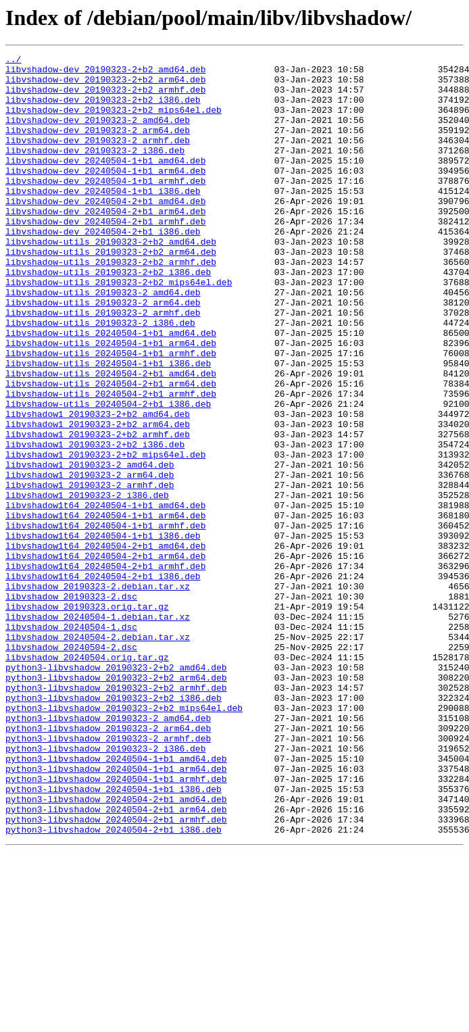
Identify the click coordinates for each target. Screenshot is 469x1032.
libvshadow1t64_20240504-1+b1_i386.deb (103, 632)
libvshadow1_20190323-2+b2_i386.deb (94, 523)
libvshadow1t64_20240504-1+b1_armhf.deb (105, 620)
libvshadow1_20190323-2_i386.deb (87, 584)
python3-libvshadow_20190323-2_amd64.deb (108, 851)
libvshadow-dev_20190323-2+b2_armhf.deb (105, 97)
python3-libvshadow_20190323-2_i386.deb (105, 888)
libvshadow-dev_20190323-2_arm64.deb (97, 146)
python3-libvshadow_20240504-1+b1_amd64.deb (116, 900)
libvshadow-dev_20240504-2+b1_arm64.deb (105, 243)
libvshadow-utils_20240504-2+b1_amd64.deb (110, 438)
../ (13, 61)
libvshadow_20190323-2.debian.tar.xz (97, 693)
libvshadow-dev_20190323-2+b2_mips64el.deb (113, 122)
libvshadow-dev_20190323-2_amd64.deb (97, 134)
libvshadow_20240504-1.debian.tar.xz (97, 730)
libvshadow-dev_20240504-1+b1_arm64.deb (105, 195)
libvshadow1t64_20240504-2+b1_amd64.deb (105, 645)
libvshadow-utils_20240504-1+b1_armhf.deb (110, 414)
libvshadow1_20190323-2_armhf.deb (89, 572)
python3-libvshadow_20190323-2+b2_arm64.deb (116, 803)
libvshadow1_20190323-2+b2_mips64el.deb (105, 535)
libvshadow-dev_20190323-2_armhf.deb (97, 158)
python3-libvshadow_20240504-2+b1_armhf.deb (116, 973)
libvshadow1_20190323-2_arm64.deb (89, 560)
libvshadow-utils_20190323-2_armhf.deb (103, 365)
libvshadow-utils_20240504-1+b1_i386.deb (108, 426)
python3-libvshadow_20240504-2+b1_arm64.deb (116, 961)
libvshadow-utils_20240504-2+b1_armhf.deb (110, 462)
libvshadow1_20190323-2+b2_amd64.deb (97, 487)
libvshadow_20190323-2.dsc (71, 705)
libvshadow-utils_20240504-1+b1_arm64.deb (110, 401)
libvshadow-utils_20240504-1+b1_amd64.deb (110, 389)
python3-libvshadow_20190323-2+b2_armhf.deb (116, 815)
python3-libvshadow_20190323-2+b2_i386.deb (113, 827)
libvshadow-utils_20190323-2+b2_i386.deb (108, 316)
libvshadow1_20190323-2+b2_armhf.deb (97, 511)
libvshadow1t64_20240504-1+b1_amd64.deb (105, 596)
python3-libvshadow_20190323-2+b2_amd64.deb (116, 791)
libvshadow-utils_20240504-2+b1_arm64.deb (110, 450)
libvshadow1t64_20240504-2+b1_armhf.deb (105, 669)
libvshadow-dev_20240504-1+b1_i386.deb (103, 219)
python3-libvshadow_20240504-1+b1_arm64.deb (116, 912)
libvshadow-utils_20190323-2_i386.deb (100, 377)
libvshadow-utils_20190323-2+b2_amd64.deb (110, 280)
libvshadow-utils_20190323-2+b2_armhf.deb (110, 304)
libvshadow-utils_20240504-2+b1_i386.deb (108, 474)
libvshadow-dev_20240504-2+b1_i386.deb (103, 268)
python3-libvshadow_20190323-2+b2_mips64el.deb (124, 839)
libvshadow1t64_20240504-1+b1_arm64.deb (105, 608)
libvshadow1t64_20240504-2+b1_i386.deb (103, 681)
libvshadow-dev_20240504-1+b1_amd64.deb (105, 182)
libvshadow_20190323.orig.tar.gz (87, 718)
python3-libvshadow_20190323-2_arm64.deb (108, 864)
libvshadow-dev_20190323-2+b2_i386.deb (103, 109)
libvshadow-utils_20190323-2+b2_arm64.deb (110, 292)
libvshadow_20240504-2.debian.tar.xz (97, 754)
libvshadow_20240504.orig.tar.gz (87, 778)
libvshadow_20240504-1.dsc (71, 742)
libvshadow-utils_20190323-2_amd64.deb (103, 341)
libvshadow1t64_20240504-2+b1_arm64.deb (105, 657)
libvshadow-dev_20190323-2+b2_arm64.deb (105, 85)
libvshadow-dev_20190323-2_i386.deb (94, 170)
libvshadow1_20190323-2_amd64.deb (89, 547)
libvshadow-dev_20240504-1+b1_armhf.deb (105, 207)
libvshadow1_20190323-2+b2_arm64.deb (97, 499)
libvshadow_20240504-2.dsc (71, 766)
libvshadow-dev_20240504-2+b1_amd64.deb (105, 231)
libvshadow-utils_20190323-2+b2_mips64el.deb (118, 328)
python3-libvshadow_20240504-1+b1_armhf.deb (116, 924)
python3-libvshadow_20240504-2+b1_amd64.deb (116, 949)
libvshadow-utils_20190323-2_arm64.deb (103, 353)
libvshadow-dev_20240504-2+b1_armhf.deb (105, 255)
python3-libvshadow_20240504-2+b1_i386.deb (113, 985)
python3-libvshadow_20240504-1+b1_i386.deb (113, 937)
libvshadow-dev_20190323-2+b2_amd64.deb (105, 73)
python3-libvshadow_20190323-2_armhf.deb (108, 876)
